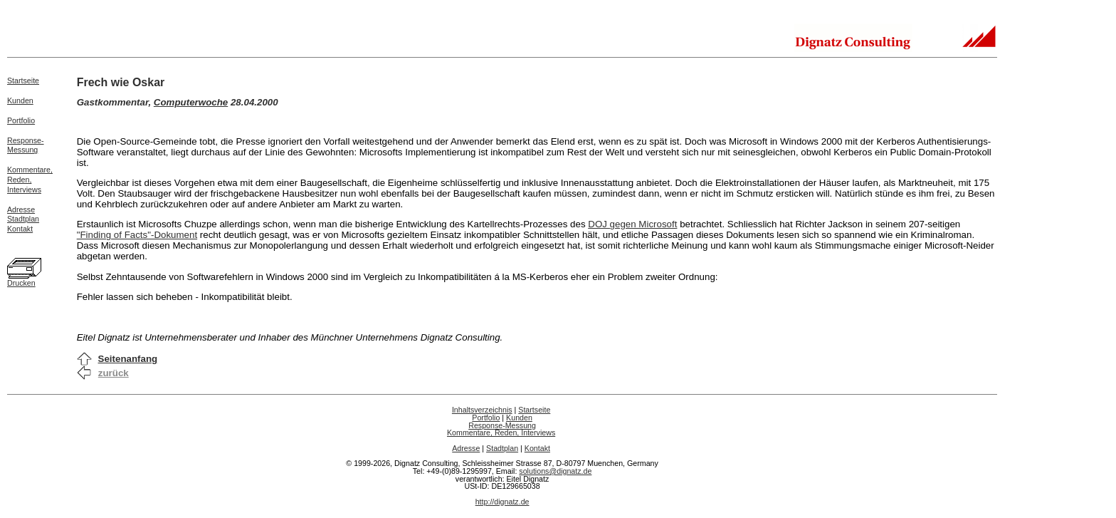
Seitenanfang (128, 358)
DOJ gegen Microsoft (632, 224)
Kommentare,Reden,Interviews (30, 179)
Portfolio (21, 120)
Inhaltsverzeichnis (482, 409)
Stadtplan (23, 218)
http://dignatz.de (502, 501)
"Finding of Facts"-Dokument (137, 234)
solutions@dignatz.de (555, 471)
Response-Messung (25, 145)
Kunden (20, 100)
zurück (113, 373)
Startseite (23, 80)
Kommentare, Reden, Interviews (501, 432)
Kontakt (20, 228)
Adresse (21, 209)
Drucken (21, 283)
